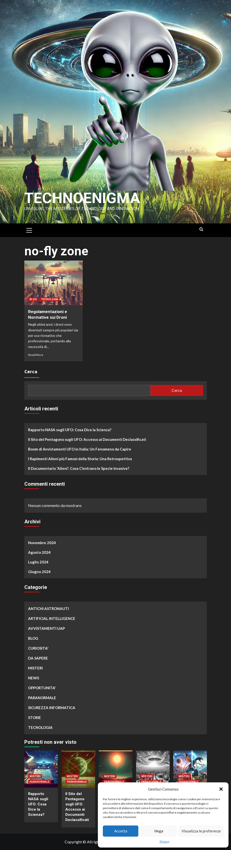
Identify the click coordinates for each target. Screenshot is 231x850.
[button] (221, 789)
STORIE (34, 717)
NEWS (33, 678)
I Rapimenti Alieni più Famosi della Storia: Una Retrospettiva (80, 458)
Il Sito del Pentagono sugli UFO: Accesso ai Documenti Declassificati (87, 439)
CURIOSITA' (38, 648)
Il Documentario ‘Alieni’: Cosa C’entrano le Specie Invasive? (78, 468)
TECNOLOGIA (49, 299)
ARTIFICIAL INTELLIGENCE (51, 618)
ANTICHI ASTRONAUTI (48, 608)
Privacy (164, 841)
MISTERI (35, 668)
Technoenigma (82, 198)
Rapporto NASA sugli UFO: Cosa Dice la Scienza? (69, 429)
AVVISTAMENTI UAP (46, 628)
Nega (158, 831)
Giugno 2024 (39, 571)
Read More (35, 355)
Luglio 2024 (38, 562)
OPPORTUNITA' (42, 688)
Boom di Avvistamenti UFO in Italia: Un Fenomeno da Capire (79, 449)
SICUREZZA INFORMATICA (51, 707)
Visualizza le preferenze (201, 831)
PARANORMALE (42, 697)
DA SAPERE (38, 658)
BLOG (33, 299)
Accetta (120, 831)
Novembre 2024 (42, 542)
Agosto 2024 (39, 552)
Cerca (30, 371)
